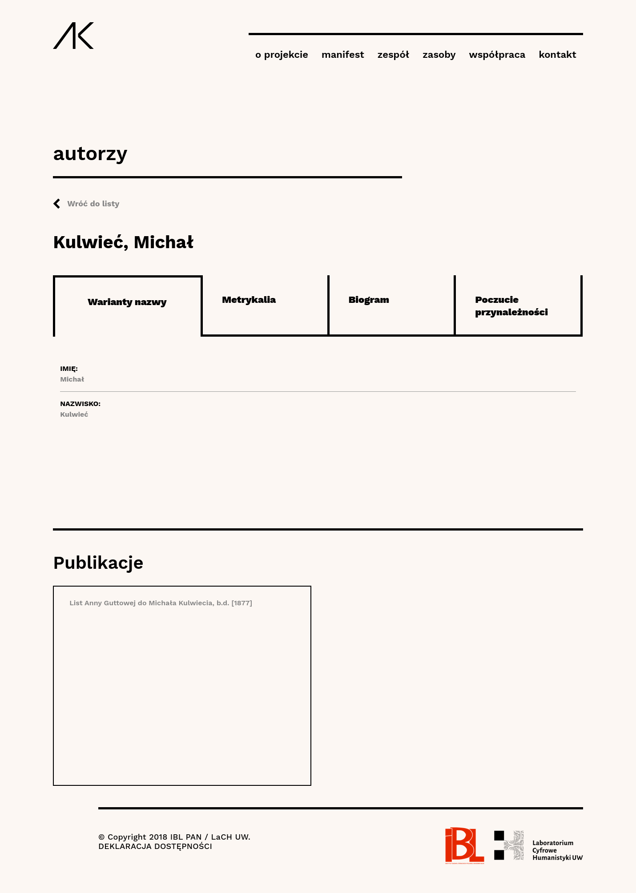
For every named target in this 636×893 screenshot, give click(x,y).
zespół (393, 54)
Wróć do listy (93, 203)
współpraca (497, 54)
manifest (343, 54)
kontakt (557, 54)
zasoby (439, 54)
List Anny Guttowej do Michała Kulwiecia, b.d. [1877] (160, 603)
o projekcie (281, 54)
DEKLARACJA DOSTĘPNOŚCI (155, 846)
